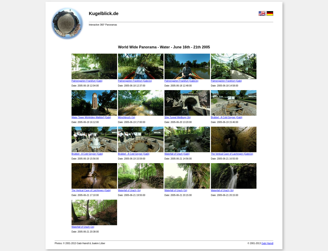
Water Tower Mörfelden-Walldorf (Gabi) (91, 117)
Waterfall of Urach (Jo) (129, 190)
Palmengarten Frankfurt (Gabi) (87, 81)
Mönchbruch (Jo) (126, 117)
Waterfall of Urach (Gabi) (177, 154)
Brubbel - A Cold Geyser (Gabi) (226, 117)
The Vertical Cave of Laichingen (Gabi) (91, 190)
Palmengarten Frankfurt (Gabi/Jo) (135, 81)
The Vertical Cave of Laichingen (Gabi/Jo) (232, 154)
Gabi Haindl (267, 243)
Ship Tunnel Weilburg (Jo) (177, 117)
